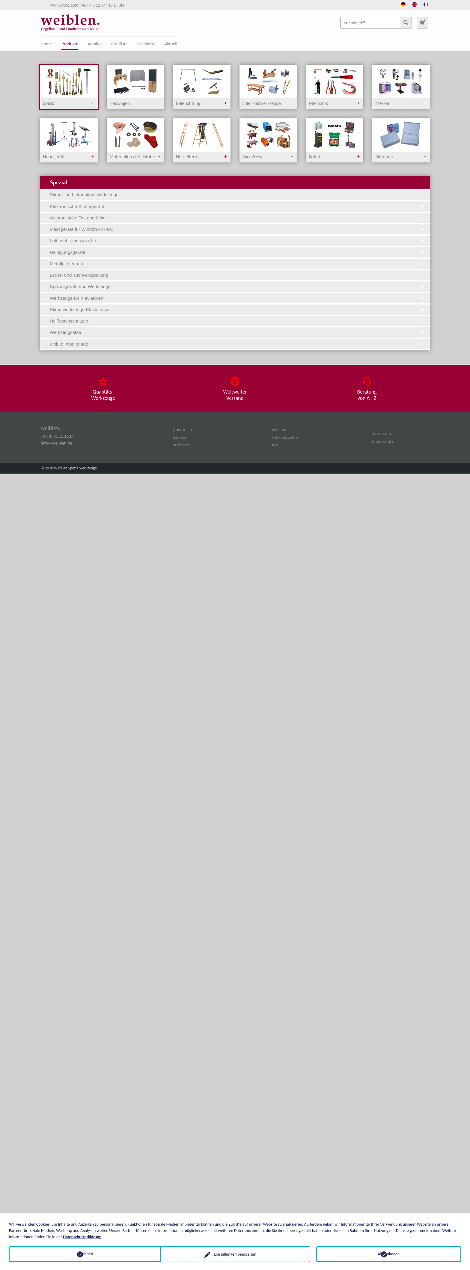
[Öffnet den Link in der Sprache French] (426, 4)
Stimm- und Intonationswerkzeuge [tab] (237, 194)
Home (46, 43)
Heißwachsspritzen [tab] (237, 320)
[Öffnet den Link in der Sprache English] (414, 4)
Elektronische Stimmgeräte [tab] (237, 206)
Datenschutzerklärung (82, 1236)
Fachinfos (146, 43)
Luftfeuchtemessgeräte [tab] (237, 240)
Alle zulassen (389, 1254)
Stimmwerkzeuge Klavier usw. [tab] (237, 309)
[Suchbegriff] (376, 22)
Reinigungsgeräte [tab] (237, 252)
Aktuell (170, 43)
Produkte (69, 43)
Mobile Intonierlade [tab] (237, 343)
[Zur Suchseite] (422, 22)
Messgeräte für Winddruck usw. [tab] (237, 229)
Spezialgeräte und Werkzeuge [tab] (237, 286)
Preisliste (119, 43)
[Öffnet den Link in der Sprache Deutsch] (403, 4)
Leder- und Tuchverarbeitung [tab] (237, 275)
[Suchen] (405, 22)
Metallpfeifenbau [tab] (237, 263)
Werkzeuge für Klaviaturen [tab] (237, 298)
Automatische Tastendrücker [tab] (237, 217)
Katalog (95, 43)
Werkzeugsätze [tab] (237, 332)
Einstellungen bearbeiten (235, 1254)
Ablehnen (81, 1254)
